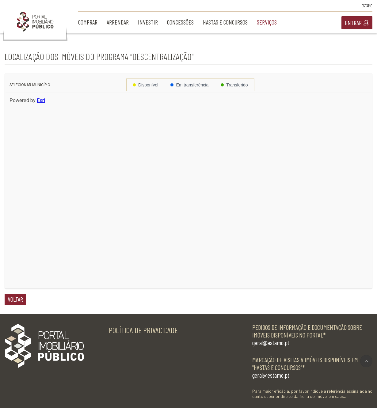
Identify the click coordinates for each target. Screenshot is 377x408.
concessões (180, 22)
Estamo (366, 5)
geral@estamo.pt (270, 342)
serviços (267, 22)
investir (148, 22)
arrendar (118, 22)
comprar (87, 22)
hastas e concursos (225, 22)
